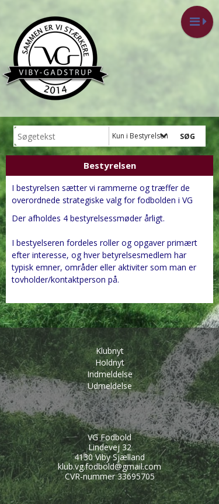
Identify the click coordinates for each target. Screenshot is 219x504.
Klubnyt (110, 350)
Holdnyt (109, 362)
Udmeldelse (110, 385)
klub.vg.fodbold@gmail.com (109, 466)
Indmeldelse (110, 374)
